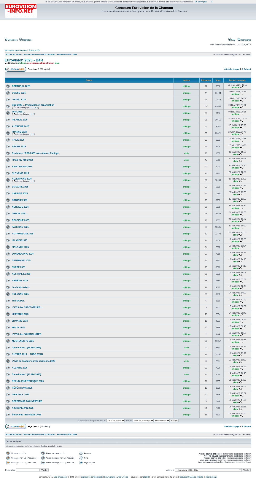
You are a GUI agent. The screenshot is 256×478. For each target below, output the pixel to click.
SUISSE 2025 (19, 93)
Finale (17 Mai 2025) (22, 160)
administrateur (46, 63)
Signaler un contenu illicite (92, 477)
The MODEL (18, 300)
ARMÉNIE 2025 (20, 280)
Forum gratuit (109, 477)
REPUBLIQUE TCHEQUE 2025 (28, 381)
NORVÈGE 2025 (20, 207)
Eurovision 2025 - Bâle (67, 54)
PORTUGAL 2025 (21, 86)
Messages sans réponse (16, 50)
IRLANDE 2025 (19, 119)
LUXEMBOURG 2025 (23, 254)
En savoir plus (201, 2)
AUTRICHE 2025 (20, 126)
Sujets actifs (33, 50)
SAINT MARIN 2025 (22, 166)
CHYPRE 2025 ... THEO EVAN (27, 354)
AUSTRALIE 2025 (21, 274)
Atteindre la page (231, 69)
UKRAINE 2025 (20, 193)
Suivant (247, 69)
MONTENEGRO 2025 (23, 341)
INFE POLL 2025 (20, 394)
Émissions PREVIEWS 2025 (26, 414)
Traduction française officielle (191, 477)
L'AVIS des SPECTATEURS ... (27, 307)
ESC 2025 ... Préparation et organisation (33, 105)
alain (57, 63)
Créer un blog (122, 477)
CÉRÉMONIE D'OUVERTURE (27, 401)
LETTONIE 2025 (20, 314)
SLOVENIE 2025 (20, 173)
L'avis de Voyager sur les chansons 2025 (33, 361)
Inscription (25, 40)
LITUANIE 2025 (20, 321)
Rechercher (244, 40)
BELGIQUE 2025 (20, 220)
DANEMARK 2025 (21, 260)
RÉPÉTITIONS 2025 (22, 388)
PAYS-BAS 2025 (20, 227)
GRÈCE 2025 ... (20, 213)
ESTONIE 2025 (19, 200)
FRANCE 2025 (19, 132)
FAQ (231, 40)
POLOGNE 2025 (20, 294)
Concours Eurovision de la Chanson (39, 54)
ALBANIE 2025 (19, 367)
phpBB (146, 477)
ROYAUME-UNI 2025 (22, 233)
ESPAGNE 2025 (20, 186)
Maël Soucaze (211, 477)
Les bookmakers (21, 287)
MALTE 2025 (18, 327)
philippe (22, 63)
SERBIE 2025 (19, 146)
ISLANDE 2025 (19, 240)
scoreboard (32, 63)
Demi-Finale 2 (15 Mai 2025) (26, 347)
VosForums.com (60, 477)
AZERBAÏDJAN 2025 (23, 408)
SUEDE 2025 (18, 267)
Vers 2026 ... (18, 111)
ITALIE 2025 (18, 140)
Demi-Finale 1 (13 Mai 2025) (26, 374)
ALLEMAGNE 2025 (22, 178)
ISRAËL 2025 (19, 99)
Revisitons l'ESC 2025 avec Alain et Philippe (35, 153)
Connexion (11, 40)
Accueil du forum (13, 54)
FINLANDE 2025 (20, 247)
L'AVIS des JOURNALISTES (26, 334)
